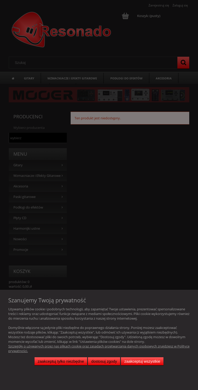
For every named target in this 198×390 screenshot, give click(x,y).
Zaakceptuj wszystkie (142, 361)
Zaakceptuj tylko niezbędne (61, 361)
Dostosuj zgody (104, 361)
